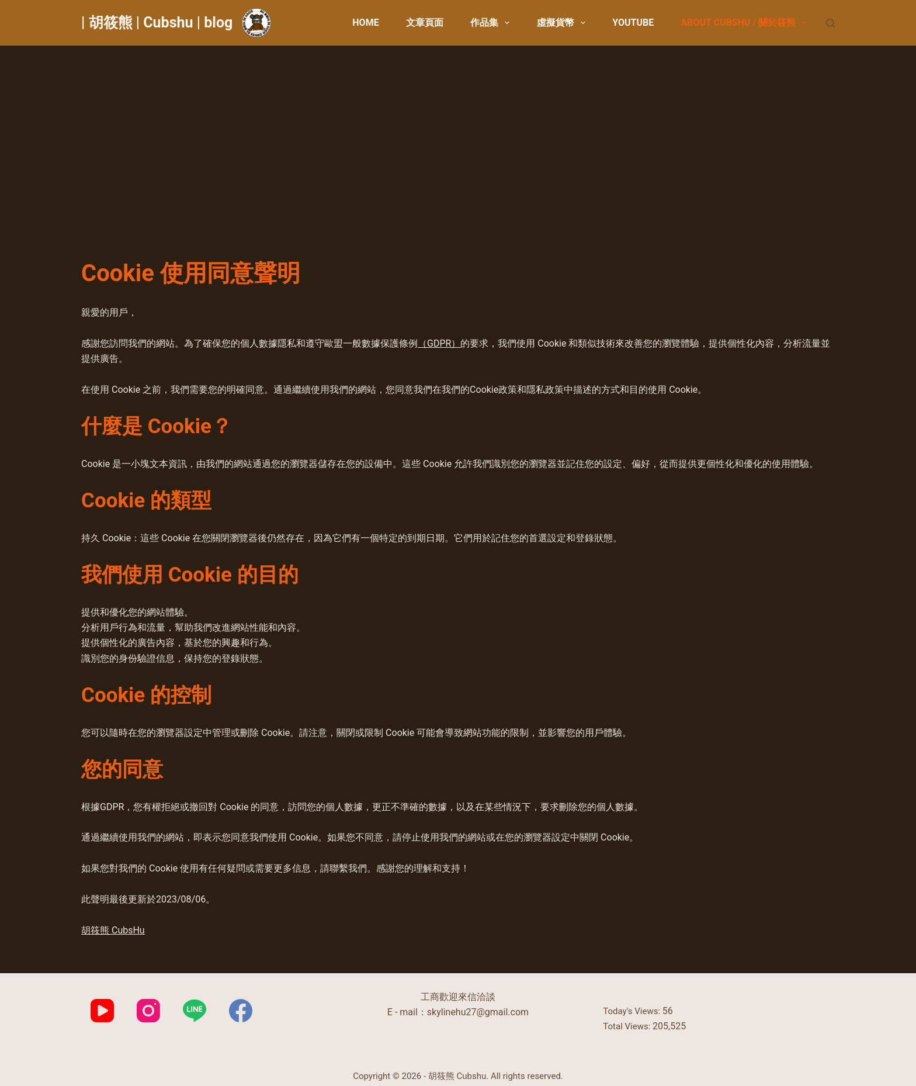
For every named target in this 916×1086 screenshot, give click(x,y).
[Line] (194, 1010)
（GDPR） (439, 343)
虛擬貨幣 (563, 23)
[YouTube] (102, 1010)
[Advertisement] (458, 133)
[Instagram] (148, 1010)
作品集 (492, 23)
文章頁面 (424, 22)
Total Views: (628, 1026)
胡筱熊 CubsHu (113, 930)
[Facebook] (240, 1010)
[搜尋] (830, 23)
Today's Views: (632, 1011)
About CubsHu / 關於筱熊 (746, 23)
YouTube (633, 22)
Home (365, 22)
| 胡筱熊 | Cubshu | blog (157, 22)
